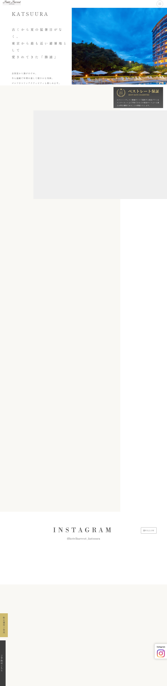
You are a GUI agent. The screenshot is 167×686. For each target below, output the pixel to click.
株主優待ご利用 (3, 625)
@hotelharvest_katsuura (83, 538)
